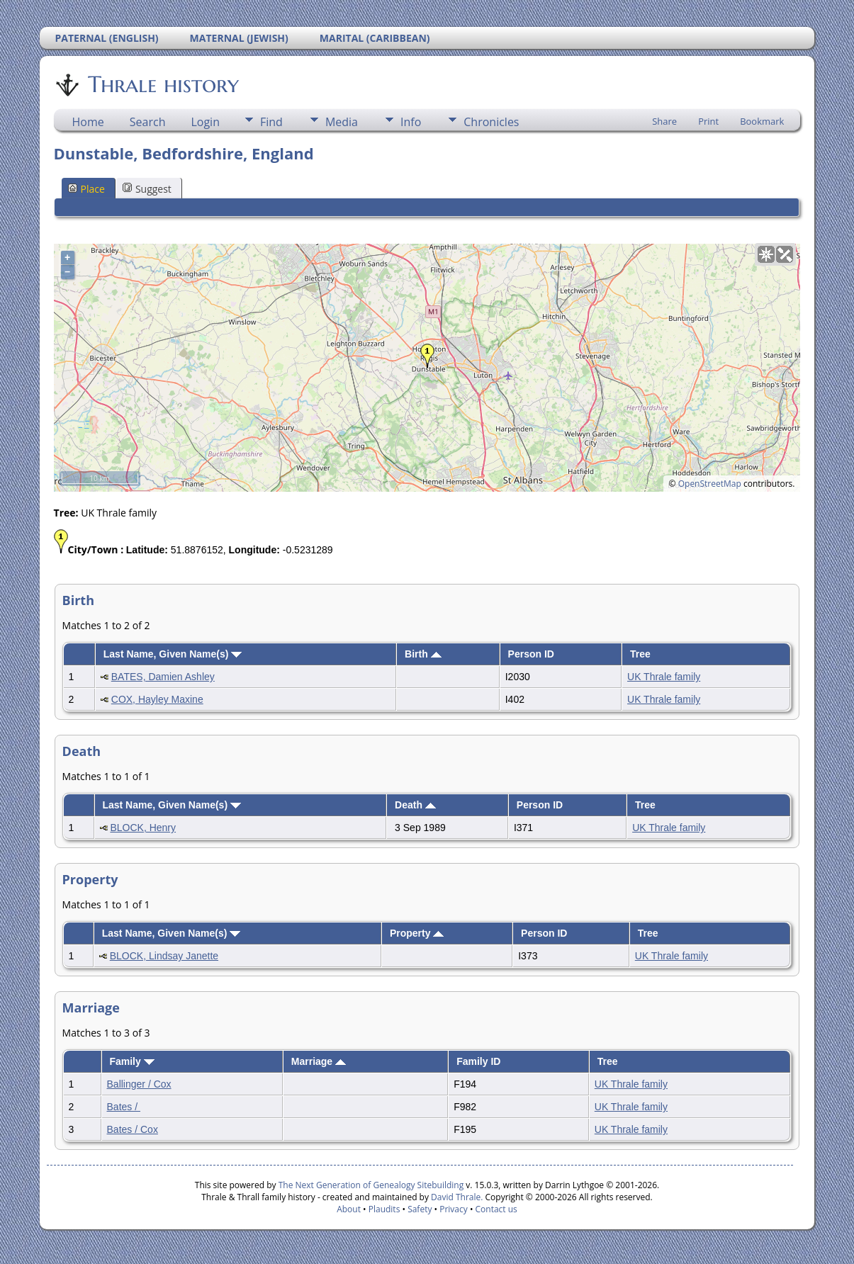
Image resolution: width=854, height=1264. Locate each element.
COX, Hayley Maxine (157, 699)
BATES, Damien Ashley (163, 676)
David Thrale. (456, 1197)
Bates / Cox (132, 1129)
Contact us (496, 1209)
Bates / (123, 1106)
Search (148, 122)
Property (417, 933)
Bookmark (762, 121)
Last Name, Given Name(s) (172, 654)
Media (341, 122)
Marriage (318, 1061)
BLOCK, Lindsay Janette (164, 955)
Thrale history (162, 84)
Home (88, 122)
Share (664, 121)
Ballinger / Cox (139, 1084)
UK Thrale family (663, 676)
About (349, 1209)
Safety (420, 1209)
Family (131, 1061)
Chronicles (491, 122)
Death (415, 805)
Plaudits (384, 1209)
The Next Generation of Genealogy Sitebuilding (371, 1185)
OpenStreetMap (709, 484)
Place (86, 189)
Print (708, 121)
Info (410, 122)
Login (205, 122)
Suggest (147, 189)
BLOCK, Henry (143, 827)
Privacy (453, 1209)
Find (271, 122)
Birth (423, 654)
